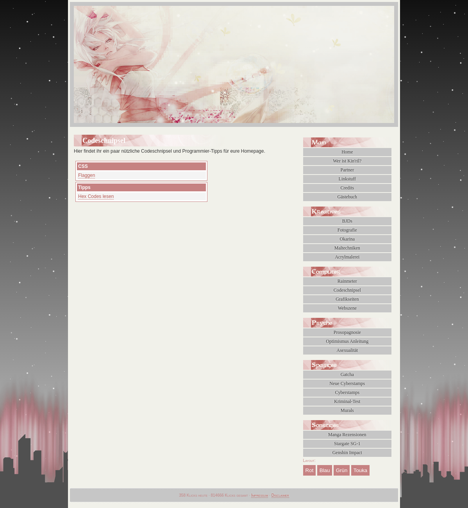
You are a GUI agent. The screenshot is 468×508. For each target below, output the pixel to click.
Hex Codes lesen (96, 196)
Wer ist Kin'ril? (347, 161)
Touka (361, 470)
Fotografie (347, 230)
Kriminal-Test (347, 401)
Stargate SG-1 (347, 443)
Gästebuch (347, 197)
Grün (342, 470)
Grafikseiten (347, 299)
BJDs (347, 221)
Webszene (347, 308)
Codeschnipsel (347, 290)
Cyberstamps (347, 392)
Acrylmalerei (347, 257)
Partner (347, 170)
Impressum (259, 495)
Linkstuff (347, 179)
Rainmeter (347, 281)
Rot (309, 470)
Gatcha (347, 374)
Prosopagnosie (347, 332)
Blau (325, 470)
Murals (347, 410)
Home (347, 152)
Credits (347, 188)
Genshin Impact (347, 452)
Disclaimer (280, 495)
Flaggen (86, 175)
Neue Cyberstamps (347, 383)
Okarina (347, 239)
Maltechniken (347, 248)
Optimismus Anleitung (347, 341)
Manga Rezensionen (347, 434)
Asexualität (347, 350)
